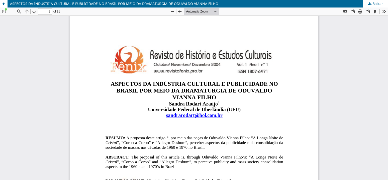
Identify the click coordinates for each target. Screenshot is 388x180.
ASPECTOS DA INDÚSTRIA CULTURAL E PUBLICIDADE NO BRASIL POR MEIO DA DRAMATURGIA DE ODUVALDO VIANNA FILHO (114, 3)
